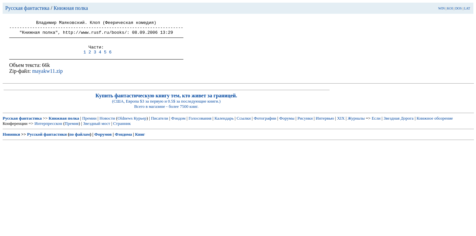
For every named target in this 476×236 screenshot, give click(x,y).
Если (376, 124)
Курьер (140, 124)
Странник (122, 129)
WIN (441, 8)
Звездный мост (96, 129)
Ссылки (244, 124)
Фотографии (265, 124)
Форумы (286, 124)
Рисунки (305, 124)
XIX (340, 124)
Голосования (200, 124)
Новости (107, 124)
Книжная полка (70, 8)
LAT (467, 8)
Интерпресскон (48, 129)
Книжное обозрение (435, 124)
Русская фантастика (27, 8)
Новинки (11, 140)
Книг (140, 140)
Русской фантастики (47, 140)
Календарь (224, 124)
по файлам (79, 140)
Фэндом (178, 124)
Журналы (356, 124)
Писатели (159, 124)
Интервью (325, 124)
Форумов (103, 140)
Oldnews (125, 124)
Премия (72, 129)
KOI (450, 8)
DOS (458, 8)
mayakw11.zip (47, 77)
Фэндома (123, 140)
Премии (89, 124)
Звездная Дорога (398, 124)
